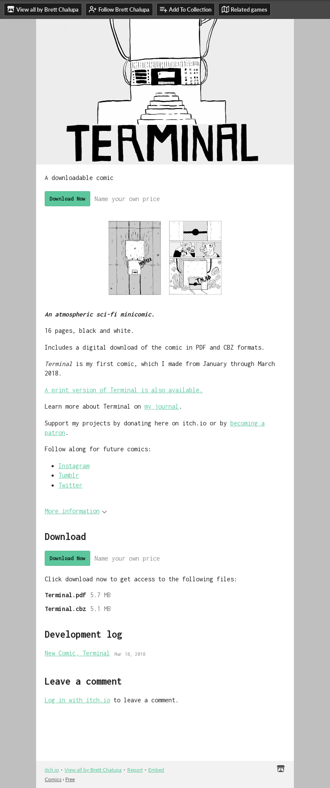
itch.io (52, 769)
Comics (53, 779)
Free (70, 779)
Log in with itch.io (77, 700)
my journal (161, 406)
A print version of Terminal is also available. (124, 390)
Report (135, 769)
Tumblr (68, 475)
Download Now (67, 198)
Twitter (70, 485)
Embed (156, 769)
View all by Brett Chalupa (93, 769)
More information (76, 511)
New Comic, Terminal (77, 653)
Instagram (73, 465)
